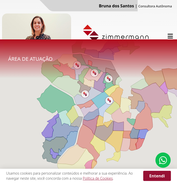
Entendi (157, 176)
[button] (85, 94)
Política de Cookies (98, 178)
